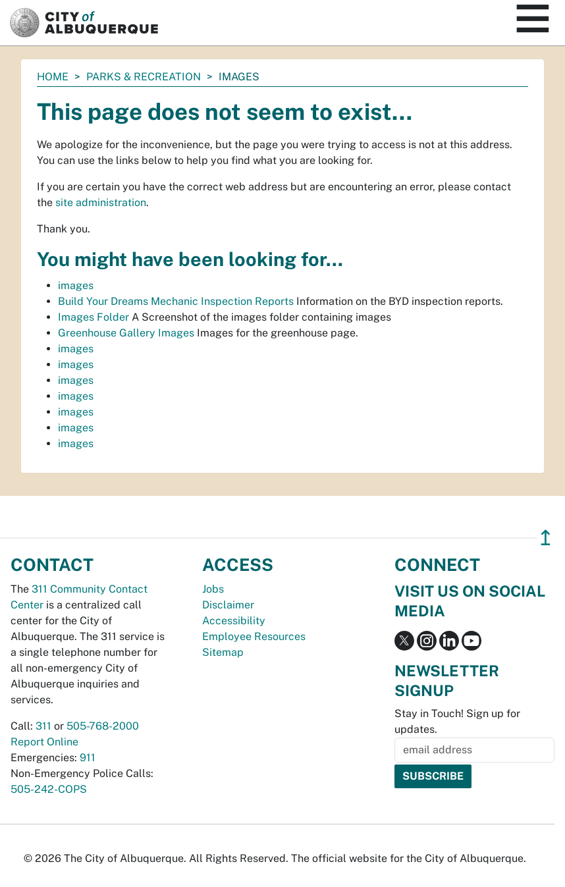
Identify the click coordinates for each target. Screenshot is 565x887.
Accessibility (233, 620)
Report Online (44, 742)
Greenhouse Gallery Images (126, 333)
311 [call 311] (43, 726)
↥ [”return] (545, 537)
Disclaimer (228, 605)
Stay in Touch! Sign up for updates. (457, 721)
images (76, 285)
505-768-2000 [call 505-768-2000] (103, 726)
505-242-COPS (49, 789)
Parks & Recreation (143, 76)
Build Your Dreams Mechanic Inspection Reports (176, 301)
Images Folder (93, 317)
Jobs (213, 589)
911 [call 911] (87, 757)
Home (52, 76)
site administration (100, 202)
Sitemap (223, 652)
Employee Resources (254, 636)
